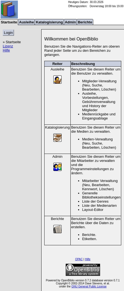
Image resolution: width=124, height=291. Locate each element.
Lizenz (8, 46)
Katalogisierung (49, 22)
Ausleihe (26, 22)
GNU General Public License (89, 286)
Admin (70, 22)
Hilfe (6, 50)
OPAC (79, 259)
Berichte (85, 22)
